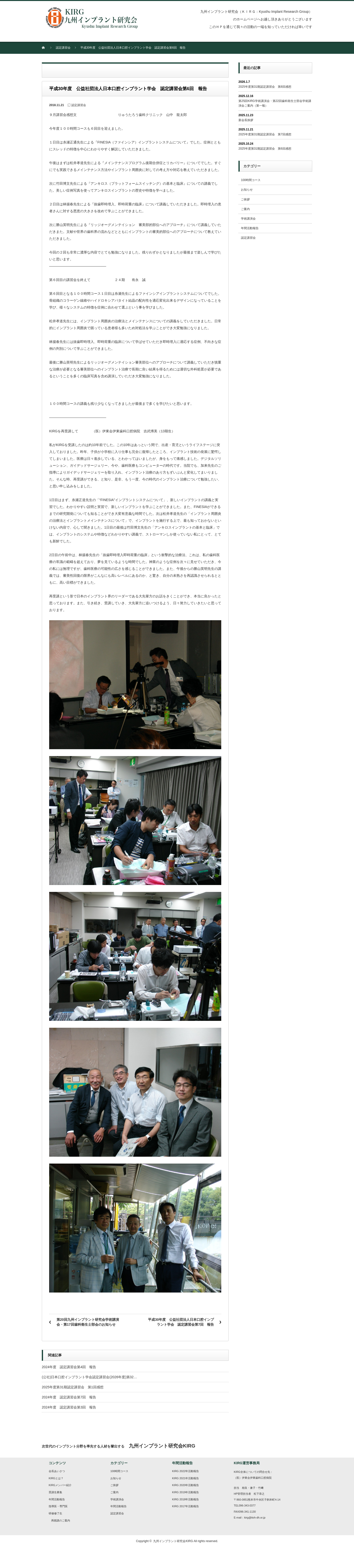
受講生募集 (55, 1492)
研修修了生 (55, 1513)
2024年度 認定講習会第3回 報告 (69, 1407)
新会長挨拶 (245, 120)
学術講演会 (248, 218)
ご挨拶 (245, 199)
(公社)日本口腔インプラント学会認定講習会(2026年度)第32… (89, 1377)
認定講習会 (63, 47)
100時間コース (251, 180)
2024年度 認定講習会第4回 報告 (69, 1367)
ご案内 (245, 209)
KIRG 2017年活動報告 (185, 1506)
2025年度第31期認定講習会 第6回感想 (264, 148)
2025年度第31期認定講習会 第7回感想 (264, 134)
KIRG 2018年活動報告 (185, 1499)
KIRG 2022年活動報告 (185, 1471)
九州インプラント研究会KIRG (173, 1541)
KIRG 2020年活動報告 (185, 1485)
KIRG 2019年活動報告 (185, 1492)
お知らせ (247, 189)
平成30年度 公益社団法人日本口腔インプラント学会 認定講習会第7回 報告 (181, 1322)
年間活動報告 (250, 228)
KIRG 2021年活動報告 (185, 1478)
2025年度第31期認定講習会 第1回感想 (72, 1387)
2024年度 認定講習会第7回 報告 (69, 1397)
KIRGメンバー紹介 (60, 1485)
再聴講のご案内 (60, 1520)
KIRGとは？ (56, 1478)
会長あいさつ (57, 1471)
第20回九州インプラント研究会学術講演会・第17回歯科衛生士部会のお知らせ (88, 1322)
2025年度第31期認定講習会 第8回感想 (264, 86)
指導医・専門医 (58, 1506)
